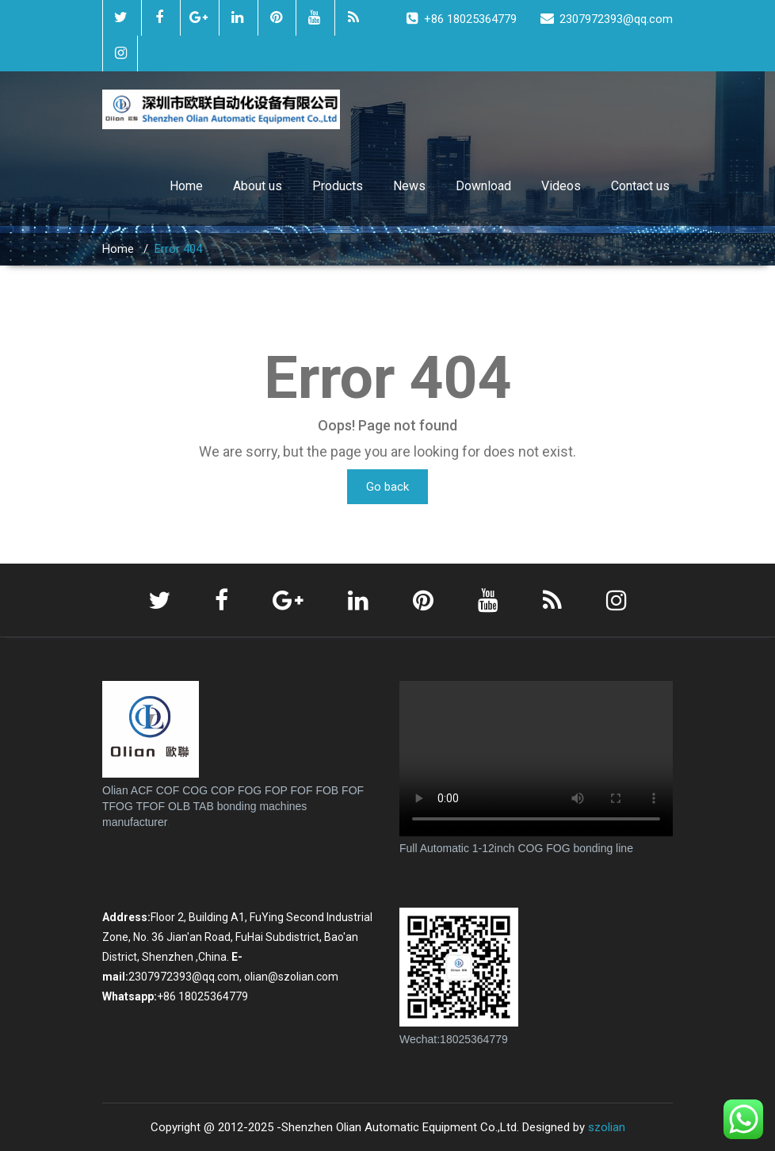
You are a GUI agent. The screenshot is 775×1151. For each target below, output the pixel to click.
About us (257, 185)
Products (337, 185)
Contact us (640, 185)
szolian (606, 1127)
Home (186, 185)
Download (483, 185)
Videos (561, 185)
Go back (387, 487)
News (409, 185)
